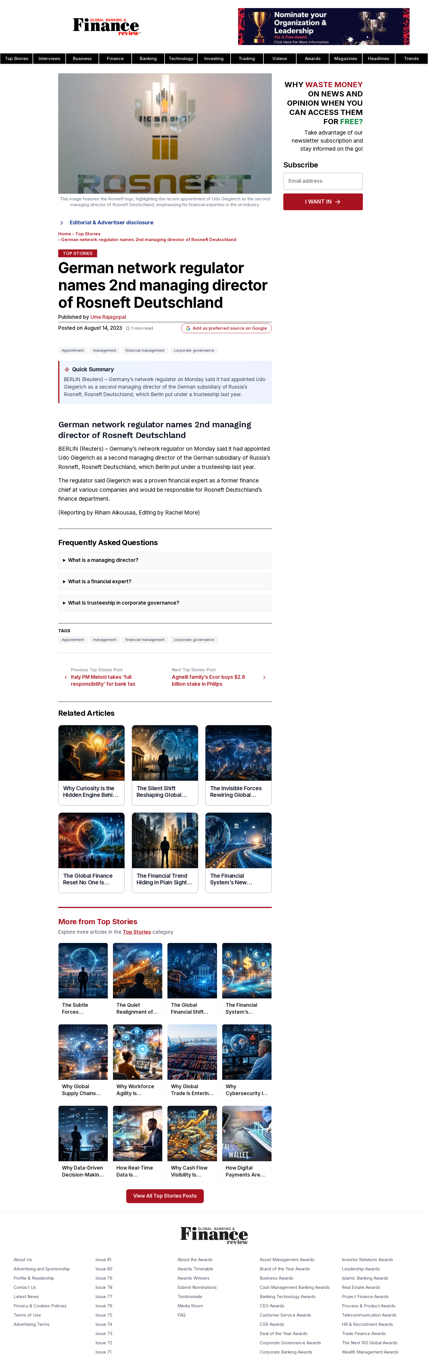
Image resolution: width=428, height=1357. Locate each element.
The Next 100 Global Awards (369, 1343)
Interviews (49, 58)
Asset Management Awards (287, 1260)
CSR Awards (272, 1324)
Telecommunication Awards (369, 1315)
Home (64, 234)
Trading (247, 58)
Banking (148, 58)
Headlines (378, 58)
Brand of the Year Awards (285, 1269)
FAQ (182, 1315)
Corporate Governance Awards (290, 1343)
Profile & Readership (34, 1278)
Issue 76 (103, 1306)
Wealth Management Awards (370, 1352)
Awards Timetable (195, 1269)
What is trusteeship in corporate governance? (123, 603)
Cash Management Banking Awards (295, 1287)
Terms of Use (27, 1315)
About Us (23, 1260)
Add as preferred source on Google (226, 328)
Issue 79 (103, 1278)
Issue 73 (103, 1334)
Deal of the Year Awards (284, 1334)
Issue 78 (103, 1287)
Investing (214, 58)
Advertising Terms (32, 1324)
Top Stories (88, 234)
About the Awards (195, 1260)
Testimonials (190, 1297)
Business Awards (276, 1278)
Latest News (26, 1297)
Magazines (345, 58)
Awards (312, 58)
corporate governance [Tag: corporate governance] (194, 350)
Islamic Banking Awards (365, 1278)
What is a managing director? (103, 560)
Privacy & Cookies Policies (40, 1306)
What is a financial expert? (99, 581)
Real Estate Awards (361, 1287)
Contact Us (25, 1287)
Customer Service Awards (285, 1315)
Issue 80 (103, 1269)
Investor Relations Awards (367, 1260)
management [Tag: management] (104, 350)
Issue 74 (103, 1324)
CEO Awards (272, 1306)
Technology (181, 58)
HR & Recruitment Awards (367, 1324)
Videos (279, 58)
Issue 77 (103, 1297)
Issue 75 (103, 1315)
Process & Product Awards (368, 1306)
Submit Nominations (197, 1287)
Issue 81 (103, 1260)
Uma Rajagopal (108, 317)
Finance (115, 58)
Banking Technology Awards (288, 1297)
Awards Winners (194, 1278)
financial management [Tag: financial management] (145, 350)
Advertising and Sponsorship (42, 1269)
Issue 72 (103, 1343)
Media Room (190, 1306)
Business (82, 58)
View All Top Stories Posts (165, 1196)
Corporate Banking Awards (286, 1352)
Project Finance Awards (365, 1297)
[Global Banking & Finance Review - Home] (107, 26)
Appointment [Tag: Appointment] (73, 350)
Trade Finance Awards (364, 1334)
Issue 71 (103, 1352)
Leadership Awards (361, 1269)
